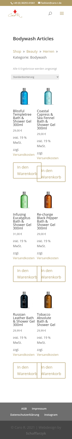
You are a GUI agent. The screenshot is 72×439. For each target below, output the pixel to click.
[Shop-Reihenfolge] (35, 77)
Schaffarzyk (36, 433)
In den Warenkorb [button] (27, 170)
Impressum (39, 408)
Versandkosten (24, 155)
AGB (24, 408)
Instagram (51, 414)
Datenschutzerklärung (24, 414)
